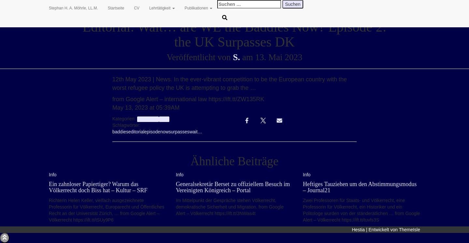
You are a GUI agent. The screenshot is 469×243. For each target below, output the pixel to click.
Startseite (116, 8)
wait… (196, 131)
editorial (136, 131)
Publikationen (198, 8)
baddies (120, 131)
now (164, 131)
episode (152, 131)
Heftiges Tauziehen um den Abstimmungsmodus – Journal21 (360, 187)
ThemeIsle (409, 229)
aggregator (148, 119)
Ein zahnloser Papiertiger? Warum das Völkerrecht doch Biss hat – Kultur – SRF (98, 187)
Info (164, 119)
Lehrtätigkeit (162, 8)
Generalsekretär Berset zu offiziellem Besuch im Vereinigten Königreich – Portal (233, 187)
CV (136, 8)
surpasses (179, 131)
